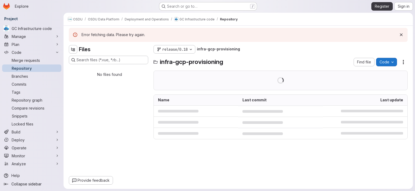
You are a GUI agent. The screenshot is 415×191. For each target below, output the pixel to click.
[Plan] (31, 44)
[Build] (31, 132)
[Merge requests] (31, 60)
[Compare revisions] (31, 108)
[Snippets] (31, 116)
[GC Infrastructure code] (31, 28)
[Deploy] (31, 140)
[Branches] (31, 76)
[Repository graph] (31, 100)
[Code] (31, 52)
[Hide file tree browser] (73, 49)
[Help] (31, 175)
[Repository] (31, 68)
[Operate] (31, 147)
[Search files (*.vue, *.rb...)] (108, 60)
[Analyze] (31, 163)
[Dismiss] (401, 35)
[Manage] (31, 36)
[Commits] (31, 84)
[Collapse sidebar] (31, 184)
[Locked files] (31, 124)
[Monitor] (31, 155)
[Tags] (31, 92)
